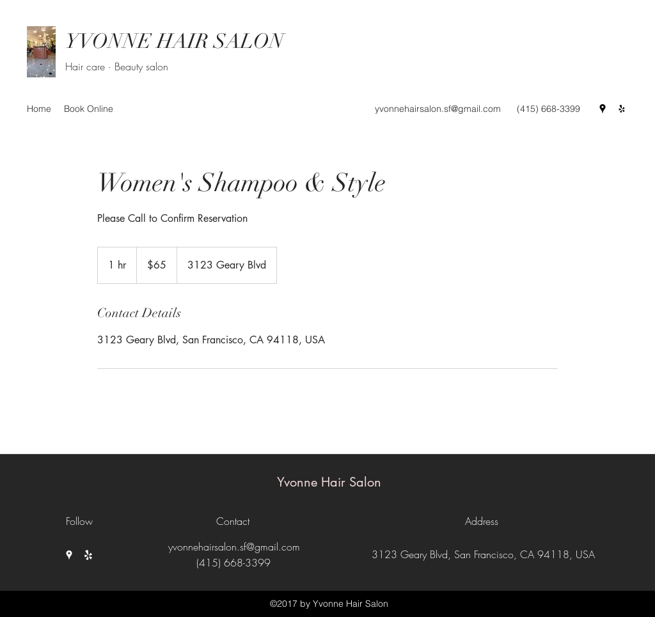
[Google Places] (602, 108)
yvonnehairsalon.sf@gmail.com (438, 108)
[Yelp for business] (621, 108)
